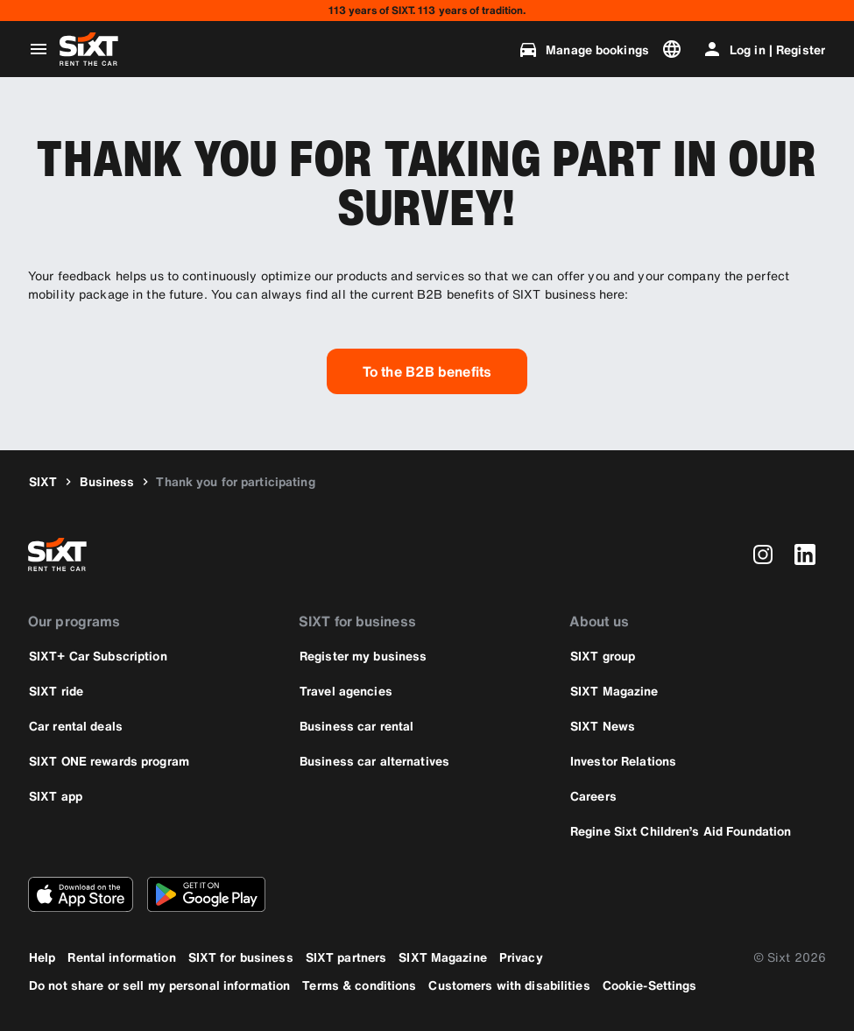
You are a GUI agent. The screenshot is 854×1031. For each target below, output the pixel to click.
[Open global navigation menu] (39, 49)
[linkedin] (805, 554)
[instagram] (763, 554)
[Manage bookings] (583, 49)
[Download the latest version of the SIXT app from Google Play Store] (206, 894)
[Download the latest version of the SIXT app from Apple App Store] (80, 894)
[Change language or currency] (675, 49)
